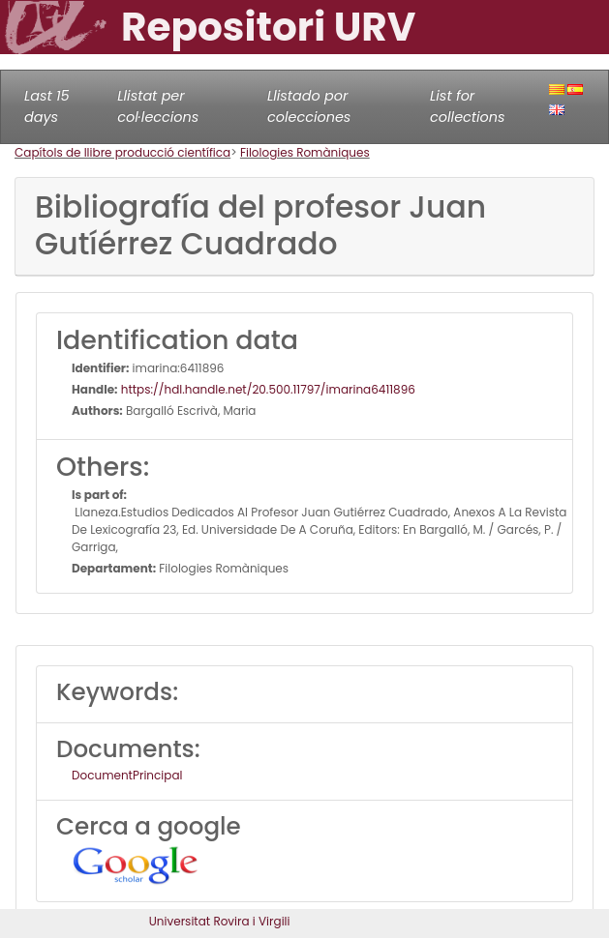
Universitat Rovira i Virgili (219, 921)
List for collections (467, 106)
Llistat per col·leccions (157, 106)
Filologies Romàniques (305, 152)
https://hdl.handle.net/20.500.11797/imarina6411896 (266, 389)
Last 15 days (47, 106)
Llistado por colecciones (308, 106)
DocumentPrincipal (127, 775)
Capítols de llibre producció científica (122, 152)
